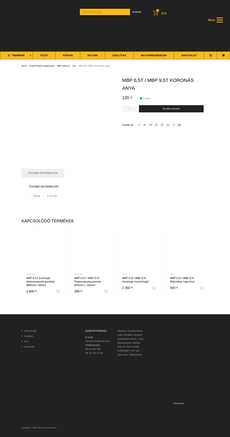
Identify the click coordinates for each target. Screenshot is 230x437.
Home (24, 66)
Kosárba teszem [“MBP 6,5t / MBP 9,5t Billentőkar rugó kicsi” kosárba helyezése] (202, 288)
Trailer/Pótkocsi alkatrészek (41, 66)
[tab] (43, 173)
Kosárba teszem (171, 108)
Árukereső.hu (179, 403)
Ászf (26, 341)
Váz (74, 66)
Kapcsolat (29, 346)
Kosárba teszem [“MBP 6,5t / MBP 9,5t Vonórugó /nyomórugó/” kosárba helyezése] (154, 288)
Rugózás (30, 274)
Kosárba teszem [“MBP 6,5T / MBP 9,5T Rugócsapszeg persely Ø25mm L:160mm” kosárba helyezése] (106, 292)
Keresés (136, 12)
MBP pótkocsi (63, 66)
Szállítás (28, 336)
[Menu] (215, 20)
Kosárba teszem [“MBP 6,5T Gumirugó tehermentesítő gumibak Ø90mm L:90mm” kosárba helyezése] (58, 292)
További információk (43, 173)
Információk (30, 330)
